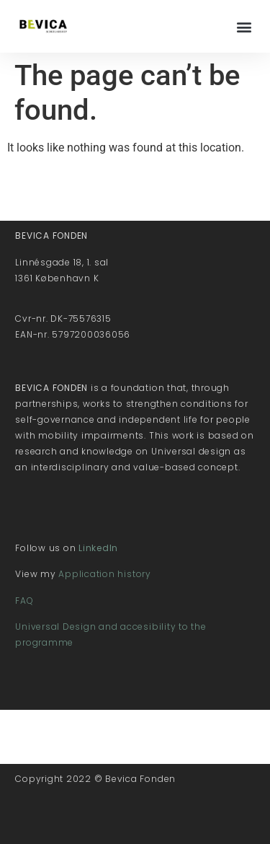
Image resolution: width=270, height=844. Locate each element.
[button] (244, 26)
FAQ (24, 600)
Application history (104, 574)
